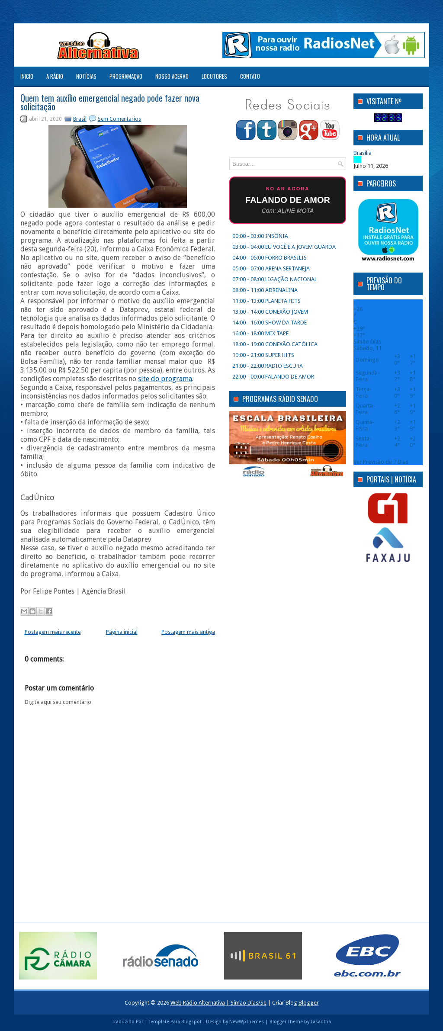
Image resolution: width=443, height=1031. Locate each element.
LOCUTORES (214, 76)
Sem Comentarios (119, 119)
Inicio (26, 76)
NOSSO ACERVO (172, 76)
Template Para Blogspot (175, 1022)
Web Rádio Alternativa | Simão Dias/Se (218, 1002)
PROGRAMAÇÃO (125, 76)
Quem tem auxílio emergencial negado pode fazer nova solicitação (109, 102)
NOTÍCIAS (86, 76)
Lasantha (321, 1022)
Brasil (80, 119)
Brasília (362, 153)
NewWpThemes (246, 1022)
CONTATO (250, 76)
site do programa (165, 379)
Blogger (309, 1002)
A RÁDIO (54, 76)
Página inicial (122, 632)
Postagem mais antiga (188, 632)
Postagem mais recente (52, 632)
